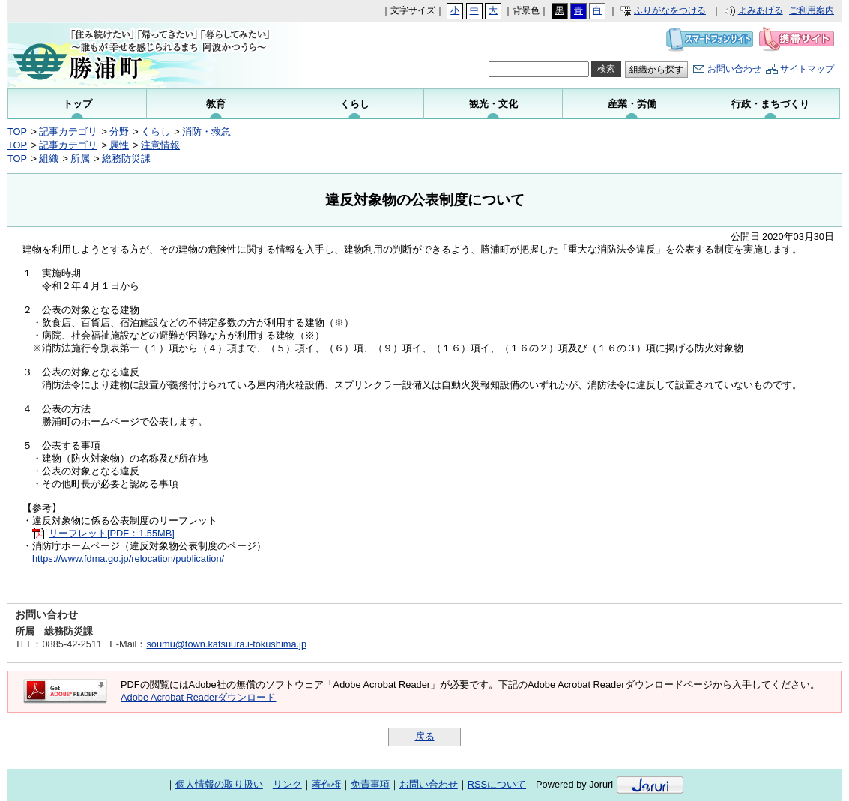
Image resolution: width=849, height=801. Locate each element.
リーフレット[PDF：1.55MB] (112, 533)
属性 (119, 145)
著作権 (326, 784)
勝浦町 (149, 55)
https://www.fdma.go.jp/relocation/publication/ (128, 558)
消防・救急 (206, 131)
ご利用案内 (811, 10)
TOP (17, 131)
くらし (155, 131)
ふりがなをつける (670, 10)
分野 (119, 131)
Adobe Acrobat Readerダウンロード (198, 697)
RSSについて (497, 784)
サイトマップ (807, 69)
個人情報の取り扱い (219, 784)
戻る (425, 736)
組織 (48, 158)
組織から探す (656, 69)
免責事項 (370, 784)
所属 (80, 158)
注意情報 (160, 145)
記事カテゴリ (68, 131)
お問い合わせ (734, 69)
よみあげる (760, 10)
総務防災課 (126, 158)
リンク (287, 784)
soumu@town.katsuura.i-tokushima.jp (226, 644)
